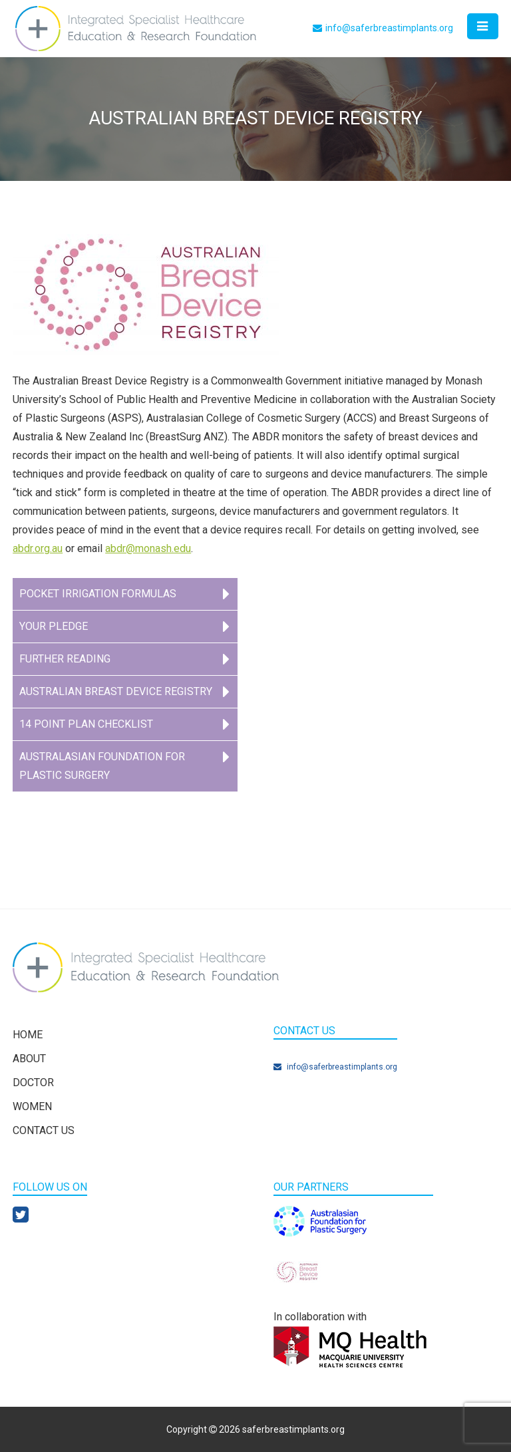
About (29, 1058)
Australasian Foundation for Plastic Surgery (102, 766)
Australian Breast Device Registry (115, 691)
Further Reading (64, 659)
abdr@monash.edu (148, 548)
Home (28, 1034)
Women (32, 1106)
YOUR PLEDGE (53, 626)
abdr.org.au (38, 548)
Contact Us (44, 1130)
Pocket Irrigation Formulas (97, 593)
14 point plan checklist (86, 724)
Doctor (33, 1082)
